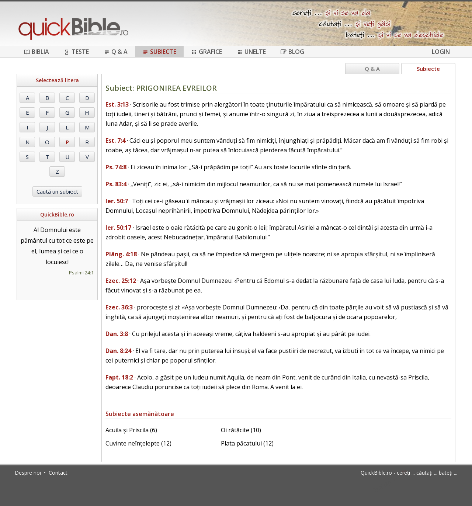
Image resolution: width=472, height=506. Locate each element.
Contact (58, 472)
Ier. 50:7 (116, 201)
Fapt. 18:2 (119, 377)
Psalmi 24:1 (81, 272)
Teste (76, 52)
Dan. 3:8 (116, 334)
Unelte (251, 52)
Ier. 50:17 (118, 227)
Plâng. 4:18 (121, 254)
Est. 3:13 (117, 104)
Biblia (36, 52)
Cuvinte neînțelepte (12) (138, 443)
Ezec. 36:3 (119, 307)
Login (441, 52)
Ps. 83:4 (115, 184)
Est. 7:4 (115, 140)
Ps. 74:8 (115, 167)
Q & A (116, 52)
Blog (292, 52)
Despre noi (28, 472)
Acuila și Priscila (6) (131, 430)
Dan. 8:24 (118, 351)
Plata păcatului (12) (247, 443)
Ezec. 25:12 (120, 281)
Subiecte (159, 52)
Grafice (206, 52)
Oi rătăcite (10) (241, 430)
